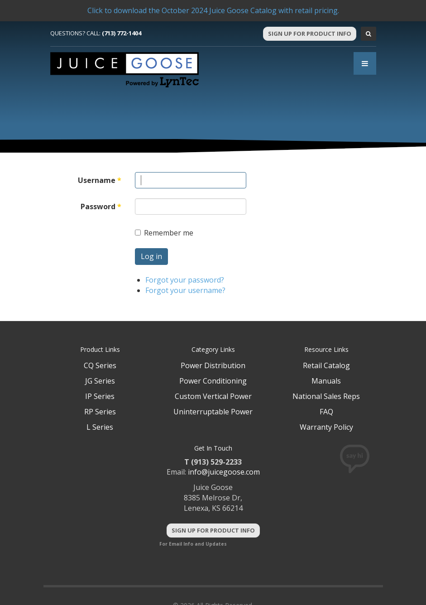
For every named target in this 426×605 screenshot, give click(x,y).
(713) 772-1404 (121, 33)
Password (101, 206)
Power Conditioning (213, 381)
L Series (99, 427)
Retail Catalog (326, 365)
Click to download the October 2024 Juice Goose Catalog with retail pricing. (213, 10)
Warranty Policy (326, 427)
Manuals (326, 381)
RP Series (100, 412)
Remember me (164, 233)
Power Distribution (213, 365)
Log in (151, 256)
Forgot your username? (185, 290)
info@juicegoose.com (224, 472)
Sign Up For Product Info (309, 33)
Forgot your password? (184, 280)
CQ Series (100, 365)
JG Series (100, 381)
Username (99, 180)
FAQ (326, 412)
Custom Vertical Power (213, 396)
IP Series (100, 396)
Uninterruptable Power (213, 412)
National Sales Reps (326, 396)
